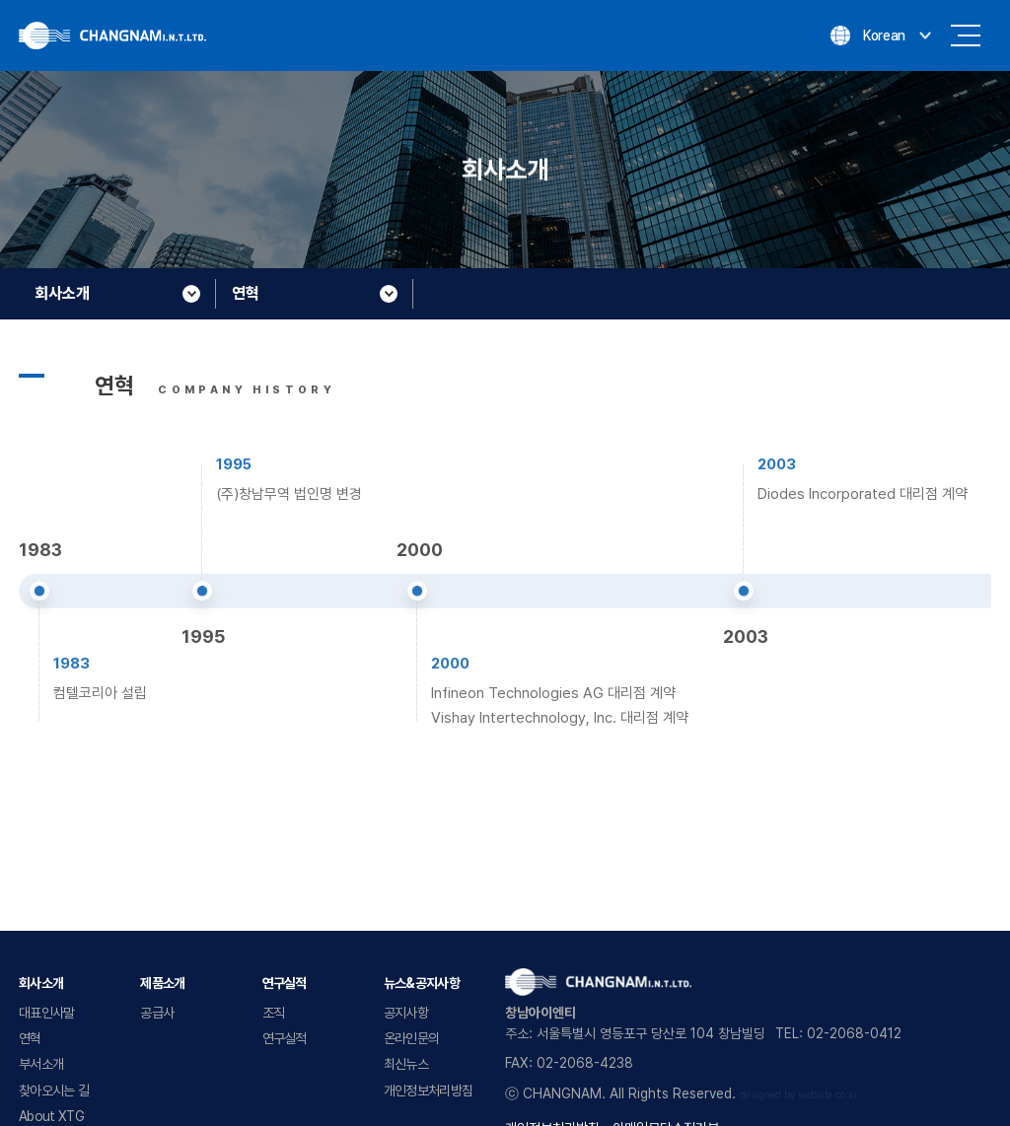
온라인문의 (412, 1038)
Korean (884, 35)
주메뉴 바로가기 (0, 0)
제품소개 (162, 983)
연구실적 (284, 983)
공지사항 (406, 1012)
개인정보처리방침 (428, 1090)
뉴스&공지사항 (422, 983)
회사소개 (41, 983)
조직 (273, 1012)
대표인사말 (47, 1012)
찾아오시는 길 (54, 1090)
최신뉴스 (406, 1064)
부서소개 (41, 1064)
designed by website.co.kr (799, 1095)
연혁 (30, 1038)
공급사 (157, 1012)
